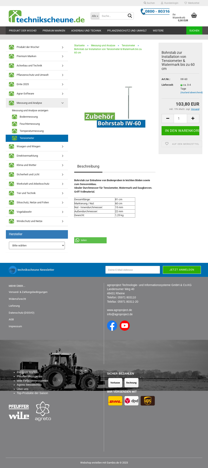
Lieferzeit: (168, 84)
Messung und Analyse (25, 103)
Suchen (149, 3)
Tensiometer (23, 138)
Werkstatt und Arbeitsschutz (29, 183)
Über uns (22, 389)
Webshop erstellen (91, 462)
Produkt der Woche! (22, 30)
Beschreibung (88, 166)
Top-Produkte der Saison (32, 393)
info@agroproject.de (120, 314)
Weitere (158, 30)
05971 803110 (127, 297)
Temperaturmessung (28, 131)
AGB (11, 319)
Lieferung (14, 305)
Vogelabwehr (20, 211)
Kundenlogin (169, 3)
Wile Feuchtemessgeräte (32, 380)
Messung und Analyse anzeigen (30, 110)
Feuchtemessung (26, 124)
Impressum (15, 326)
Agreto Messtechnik (29, 384)
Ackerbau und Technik (86, 30)
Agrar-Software (21, 93)
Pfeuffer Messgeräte (29, 376)
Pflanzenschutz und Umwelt (127, 30)
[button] (90, 240)
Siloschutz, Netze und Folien (29, 202)
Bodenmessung (25, 116)
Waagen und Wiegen (24, 146)
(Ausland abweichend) (191, 92)
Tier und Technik (22, 193)
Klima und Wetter (22, 165)
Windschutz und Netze (25, 221)
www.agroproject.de (119, 310)
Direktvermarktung (23, 155)
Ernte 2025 (19, 84)
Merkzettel (191, 3)
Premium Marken (54, 30)
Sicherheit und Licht (24, 174)
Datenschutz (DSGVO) (21, 312)
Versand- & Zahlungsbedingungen (28, 292)
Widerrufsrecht (17, 298)
